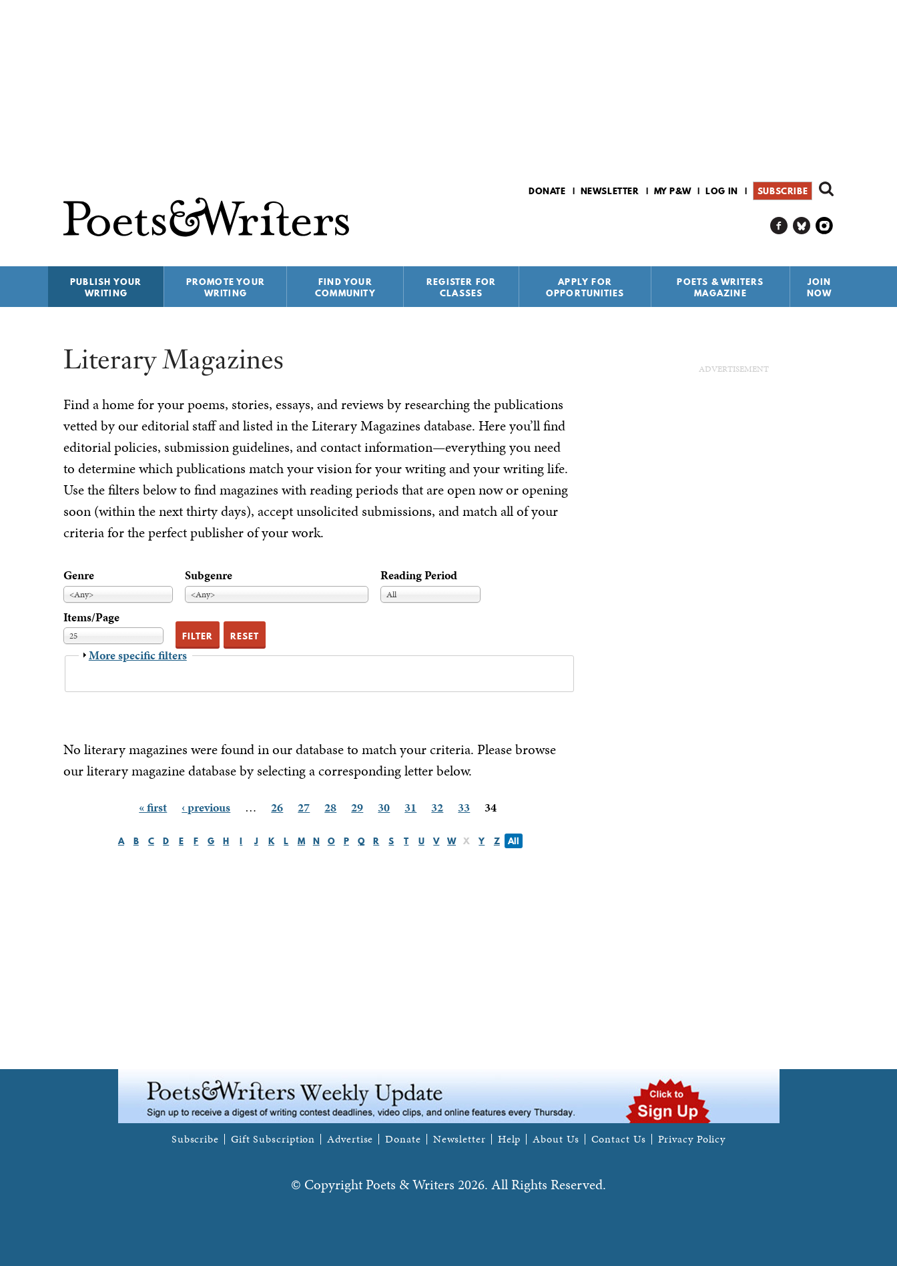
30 (384, 807)
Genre (78, 575)
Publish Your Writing (105, 287)
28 (330, 807)
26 (277, 807)
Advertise (350, 1139)
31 (410, 807)
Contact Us (618, 1139)
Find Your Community (345, 287)
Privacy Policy (692, 1139)
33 (464, 807)
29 (357, 807)
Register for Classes (461, 287)
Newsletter (610, 191)
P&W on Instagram (825, 226)
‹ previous (206, 807)
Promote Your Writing (225, 287)
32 (437, 807)
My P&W (672, 191)
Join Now (819, 287)
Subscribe (783, 191)
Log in (721, 191)
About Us (556, 1139)
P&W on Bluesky (802, 226)
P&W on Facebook (779, 226)
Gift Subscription (273, 1139)
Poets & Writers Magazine (720, 287)
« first (153, 807)
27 (304, 807)
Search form (826, 189)
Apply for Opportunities (585, 287)
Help (509, 1139)
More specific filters (138, 655)
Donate (547, 191)
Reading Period (418, 575)
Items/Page (91, 617)
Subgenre (208, 575)
